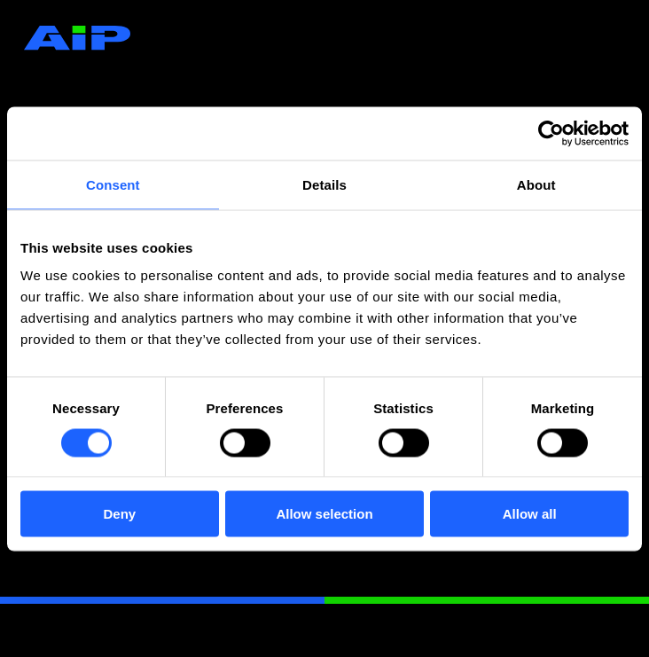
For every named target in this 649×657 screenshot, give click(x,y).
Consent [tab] (113, 184)
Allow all (530, 513)
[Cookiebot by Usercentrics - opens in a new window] (551, 133)
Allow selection (324, 513)
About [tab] (536, 184)
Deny (119, 513)
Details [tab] (324, 184)
